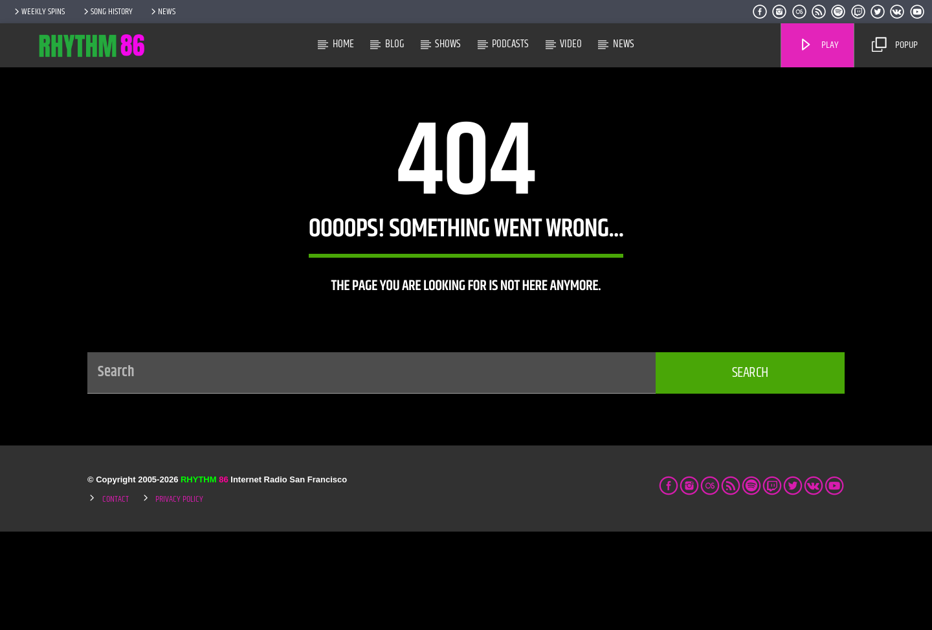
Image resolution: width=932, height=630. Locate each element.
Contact (115, 598)
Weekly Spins (38, 12)
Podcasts (510, 44)
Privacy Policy (179, 598)
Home (343, 44)
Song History (107, 12)
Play (819, 45)
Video (571, 44)
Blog (395, 44)
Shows (448, 44)
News (162, 12)
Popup (894, 45)
